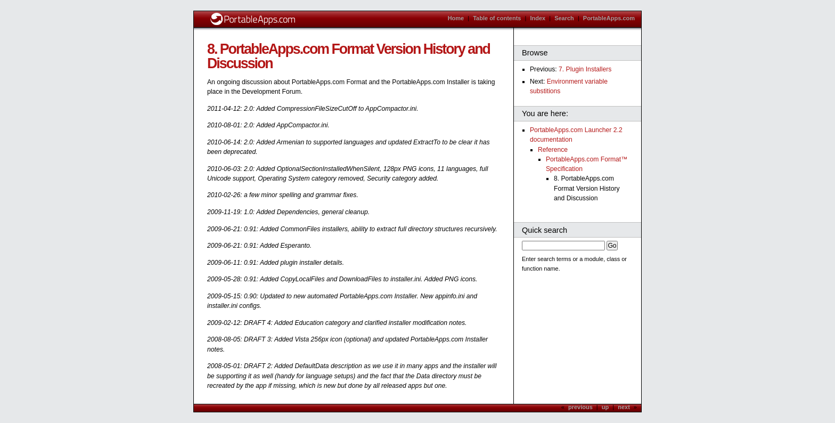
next (624, 407)
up (605, 407)
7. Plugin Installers (585, 69)
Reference (553, 149)
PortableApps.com (609, 18)
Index (537, 18)
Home (456, 18)
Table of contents (497, 18)
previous (580, 407)
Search (564, 18)
